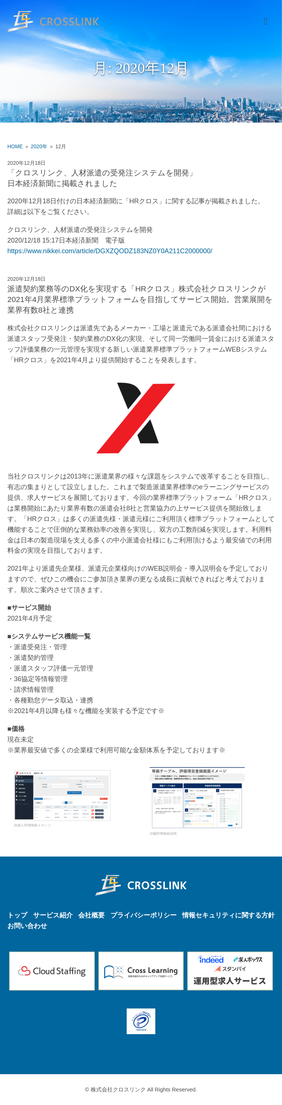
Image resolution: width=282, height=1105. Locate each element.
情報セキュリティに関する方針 (228, 915)
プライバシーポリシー (144, 915)
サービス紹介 (53, 915)
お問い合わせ (27, 926)
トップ (17, 915)
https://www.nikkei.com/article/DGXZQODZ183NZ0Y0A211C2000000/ (109, 251)
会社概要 (91, 915)
